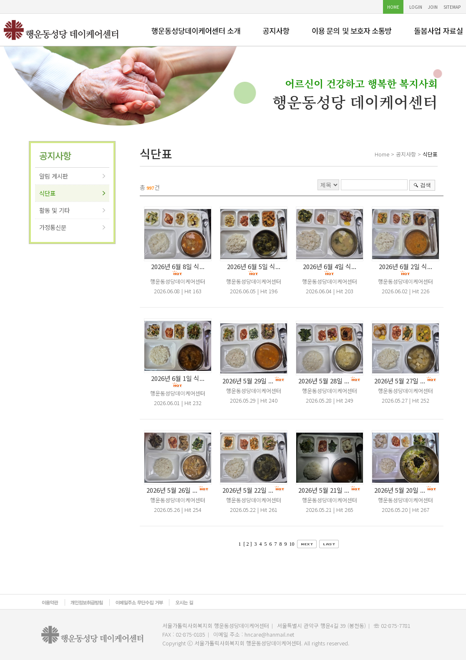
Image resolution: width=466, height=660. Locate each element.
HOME (393, 7)
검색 (425, 185)
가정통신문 (52, 227)
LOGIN (415, 7)
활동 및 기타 (54, 210)
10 (292, 544)
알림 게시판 (53, 175)
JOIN (433, 7)
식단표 (47, 193)
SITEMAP (452, 7)
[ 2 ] (248, 544)
